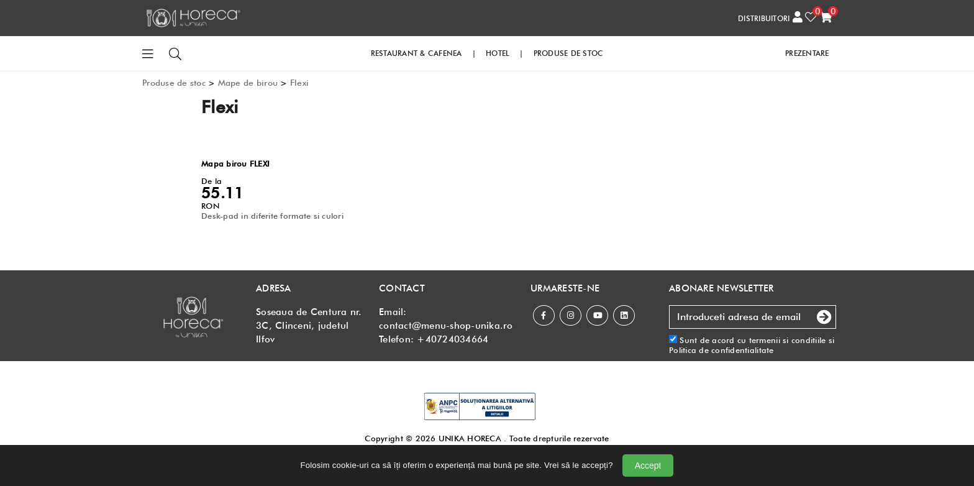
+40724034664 (452, 339)
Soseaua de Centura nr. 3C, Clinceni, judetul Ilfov (309, 325)
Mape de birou (248, 83)
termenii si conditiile (787, 340)
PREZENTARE (807, 53)
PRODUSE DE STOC (569, 53)
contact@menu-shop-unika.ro (446, 325)
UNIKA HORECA (470, 438)
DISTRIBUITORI (764, 18)
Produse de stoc (174, 83)
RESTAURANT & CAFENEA (416, 53)
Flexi (299, 83)
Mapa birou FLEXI (235, 163)
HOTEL (497, 53)
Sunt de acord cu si (751, 345)
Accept (648, 465)
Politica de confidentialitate (721, 350)
